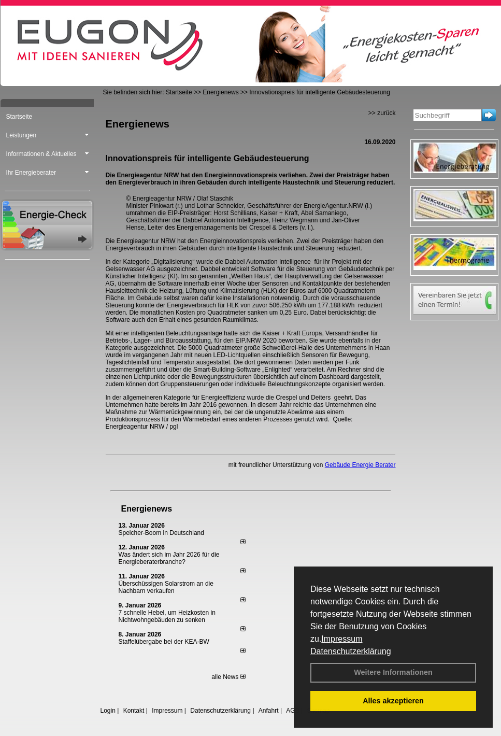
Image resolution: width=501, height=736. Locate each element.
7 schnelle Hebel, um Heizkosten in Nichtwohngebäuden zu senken (167, 616)
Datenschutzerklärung (350, 651)
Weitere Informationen (393, 672)
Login (108, 710)
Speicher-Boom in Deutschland (161, 532)
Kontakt (134, 710)
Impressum (341, 638)
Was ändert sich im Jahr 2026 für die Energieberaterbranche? (169, 558)
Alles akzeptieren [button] (393, 701)
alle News (228, 677)
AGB (292, 710)
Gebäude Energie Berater (360, 465)
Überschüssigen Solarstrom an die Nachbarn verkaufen (166, 587)
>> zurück (382, 113)
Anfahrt (269, 710)
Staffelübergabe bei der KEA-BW (164, 641)
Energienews (147, 508)
